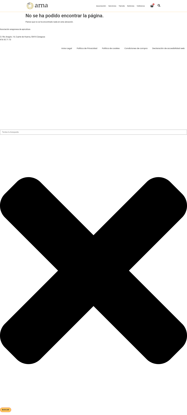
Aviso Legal (66, 48)
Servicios (112, 6)
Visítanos (141, 6)
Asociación (101, 6)
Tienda (122, 6)
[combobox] (93, 132)
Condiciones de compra (135, 48)
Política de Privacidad (87, 48)
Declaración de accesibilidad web (168, 48)
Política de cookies (111, 48)
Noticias (130, 6)
